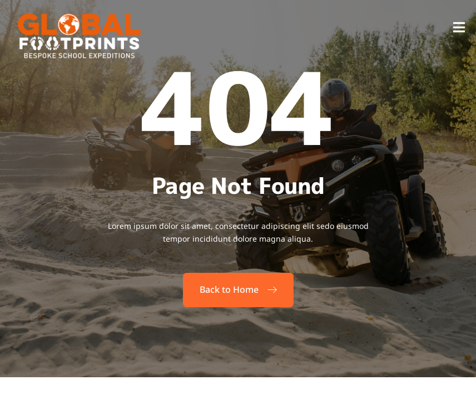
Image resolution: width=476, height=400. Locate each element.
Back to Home (238, 289)
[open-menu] (459, 29)
